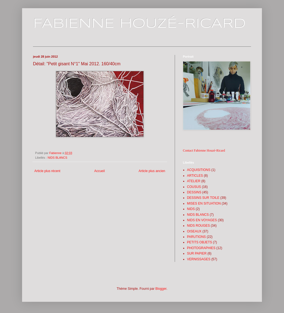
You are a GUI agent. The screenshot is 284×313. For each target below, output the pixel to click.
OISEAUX (194, 231)
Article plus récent (47, 171)
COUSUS (194, 187)
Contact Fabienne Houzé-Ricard (204, 150)
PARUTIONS (196, 237)
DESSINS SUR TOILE (203, 198)
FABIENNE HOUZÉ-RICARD (139, 23)
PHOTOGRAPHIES (201, 248)
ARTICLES (195, 176)
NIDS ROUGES (198, 226)
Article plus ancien (152, 171)
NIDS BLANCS (57, 157)
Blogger (161, 289)
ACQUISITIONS (198, 170)
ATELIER (193, 181)
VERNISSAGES (198, 259)
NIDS (191, 209)
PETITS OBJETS (199, 242)
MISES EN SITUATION (204, 203)
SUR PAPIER (197, 253)
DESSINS (194, 192)
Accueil (99, 171)
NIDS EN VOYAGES (202, 220)
